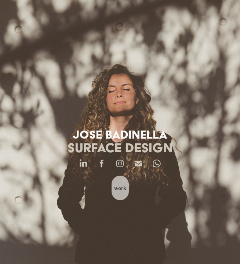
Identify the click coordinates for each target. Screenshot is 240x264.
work (120, 187)
